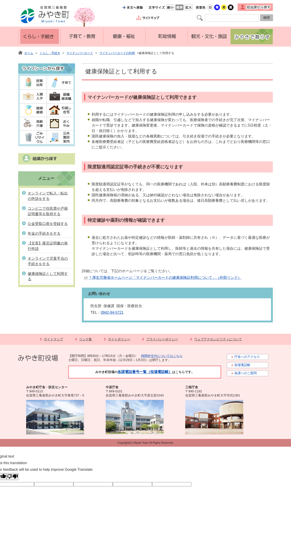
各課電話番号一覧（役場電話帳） (145, 372)
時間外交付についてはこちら (162, 356)
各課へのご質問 (245, 373)
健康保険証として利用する (48, 276)
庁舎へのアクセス (247, 357)
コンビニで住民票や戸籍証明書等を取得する (48, 211)
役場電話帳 (242, 365)
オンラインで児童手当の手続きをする (48, 261)
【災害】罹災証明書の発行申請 (48, 246)
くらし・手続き (50, 53)
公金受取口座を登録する (48, 224)
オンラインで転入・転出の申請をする (48, 196)
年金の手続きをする (44, 233)
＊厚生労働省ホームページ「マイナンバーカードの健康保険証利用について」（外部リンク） (165, 277)
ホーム (28, 53)
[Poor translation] (12, 476)
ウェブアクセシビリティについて (218, 339)
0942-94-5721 (112, 312)
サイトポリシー (119, 339)
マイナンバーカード (79, 53)
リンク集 (85, 339)
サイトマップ (53, 339)
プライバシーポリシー (162, 339)
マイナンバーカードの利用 (117, 53)
